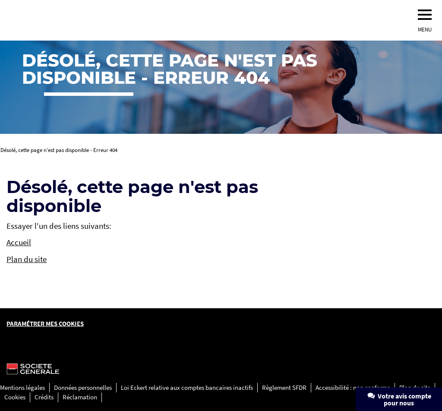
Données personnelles (83, 387)
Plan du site (26, 259)
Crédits (44, 397)
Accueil (18, 242)
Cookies (14, 397)
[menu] (424, 14)
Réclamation (80, 397)
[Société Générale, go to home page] (127, 20)
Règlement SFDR (284, 387)
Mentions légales (22, 387)
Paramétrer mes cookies (45, 323)
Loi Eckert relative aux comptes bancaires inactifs (187, 387)
